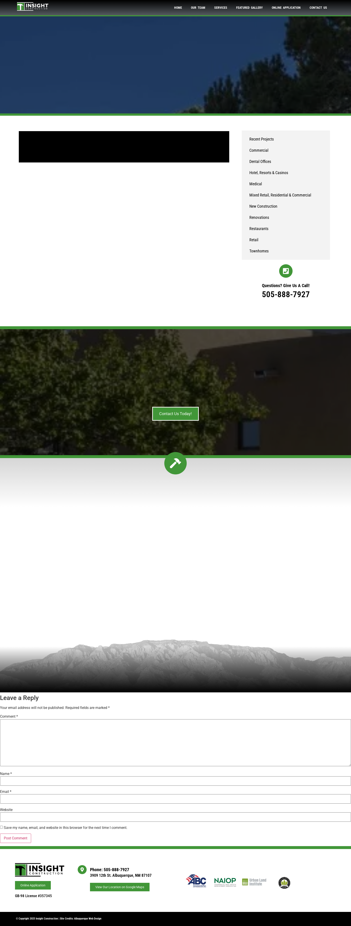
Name (6, 774)
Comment (9, 716)
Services (220, 7)
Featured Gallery (249, 7)
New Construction (263, 206)
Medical (255, 183)
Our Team (198, 7)
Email (5, 792)
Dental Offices (260, 161)
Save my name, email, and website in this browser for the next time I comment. (65, 828)
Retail (253, 239)
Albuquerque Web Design (87, 918)
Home (178, 7)
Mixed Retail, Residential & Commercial (280, 195)
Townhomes (259, 251)
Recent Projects (261, 139)
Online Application (286, 7)
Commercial (258, 150)
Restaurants (258, 228)
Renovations (259, 217)
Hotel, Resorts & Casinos (268, 172)
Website (6, 810)
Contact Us (318, 7)
